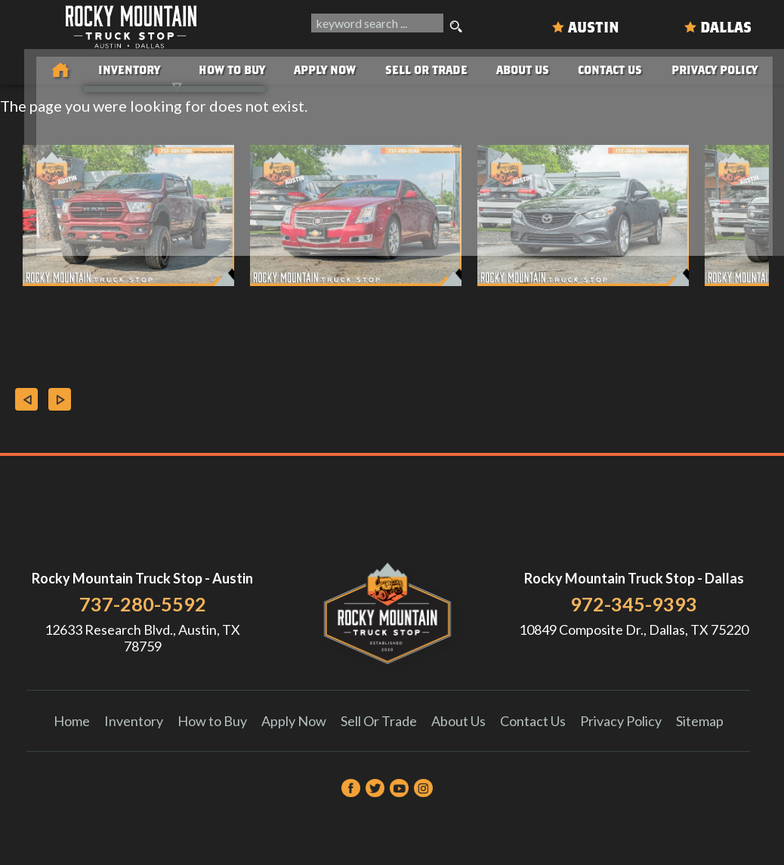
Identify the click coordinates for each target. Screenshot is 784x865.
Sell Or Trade (416, 67)
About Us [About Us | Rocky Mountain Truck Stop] (519, 67)
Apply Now (293, 721)
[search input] (375, 27)
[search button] (456, 27)
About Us (458, 721)
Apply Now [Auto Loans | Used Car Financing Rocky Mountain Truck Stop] (310, 67)
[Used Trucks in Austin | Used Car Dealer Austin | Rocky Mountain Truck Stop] (27, 68)
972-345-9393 (633, 604)
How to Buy (210, 67)
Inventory (133, 721)
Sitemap (700, 721)
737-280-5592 (142, 604)
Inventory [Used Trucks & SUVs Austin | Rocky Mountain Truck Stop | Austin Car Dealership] (102, 67)
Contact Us (533, 721)
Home (72, 721)
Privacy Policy (723, 67)
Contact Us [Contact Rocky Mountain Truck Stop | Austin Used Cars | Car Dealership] (613, 67)
